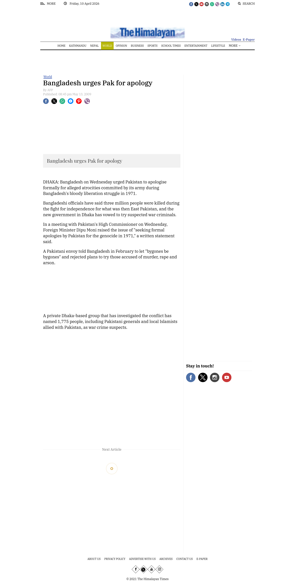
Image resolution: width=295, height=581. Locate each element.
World (47, 77)
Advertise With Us (142, 559)
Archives (166, 559)
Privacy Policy (114, 559)
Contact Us (184, 559)
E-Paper (249, 39)
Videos (236, 39)
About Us (94, 559)
